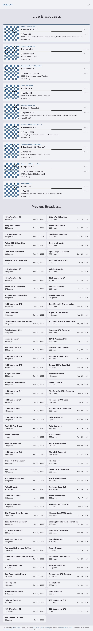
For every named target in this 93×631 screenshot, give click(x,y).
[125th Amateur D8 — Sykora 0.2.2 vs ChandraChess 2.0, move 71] (46, 112)
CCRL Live (8, 5)
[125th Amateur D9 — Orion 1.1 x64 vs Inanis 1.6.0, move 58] (46, 53)
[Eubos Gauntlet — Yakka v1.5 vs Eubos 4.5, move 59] (46, 92)
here (50, 629)
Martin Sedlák (45, 627)
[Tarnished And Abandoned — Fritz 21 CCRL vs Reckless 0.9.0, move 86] (46, 131)
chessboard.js (17, 627)
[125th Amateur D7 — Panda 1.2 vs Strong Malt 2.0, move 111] (46, 33)
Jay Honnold (8, 629)
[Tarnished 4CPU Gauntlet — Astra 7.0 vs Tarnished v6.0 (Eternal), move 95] (46, 151)
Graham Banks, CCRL (65, 627)
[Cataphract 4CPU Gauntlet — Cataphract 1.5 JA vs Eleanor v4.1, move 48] (46, 72)
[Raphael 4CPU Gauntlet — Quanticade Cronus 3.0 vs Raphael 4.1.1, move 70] (46, 170)
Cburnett (36, 627)
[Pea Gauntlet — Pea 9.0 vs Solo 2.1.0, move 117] (46, 190)
